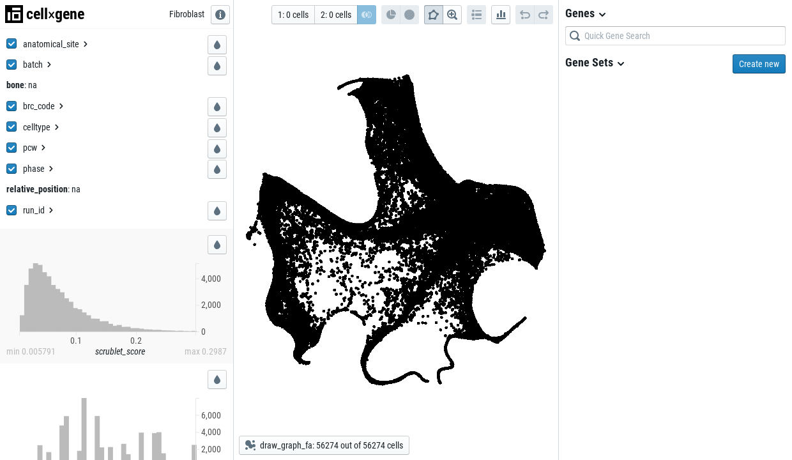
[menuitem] (56, 44)
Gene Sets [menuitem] (595, 62)
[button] (217, 44)
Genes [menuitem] (586, 13)
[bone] (15, 85)
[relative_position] (37, 189)
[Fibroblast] (186, 14)
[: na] (30, 85)
